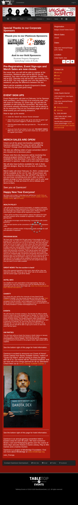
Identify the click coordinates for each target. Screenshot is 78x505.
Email (57, 75)
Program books (25, 197)
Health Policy (40, 195)
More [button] (49, 19)
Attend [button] (14, 19)
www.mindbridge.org (36, 452)
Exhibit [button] (30, 19)
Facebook (58, 82)
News (56, 19)
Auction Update (36, 197)
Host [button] (22, 19)
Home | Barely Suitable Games (32, 364)
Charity (6, 198)
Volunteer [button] (40, 19)
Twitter (57, 78)
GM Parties (20, 198)
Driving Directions (61, 107)
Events (11, 198)
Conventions (20, 2)
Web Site (58, 72)
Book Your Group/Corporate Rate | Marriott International (64, 125)
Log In (74, 2)
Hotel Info (44, 197)
